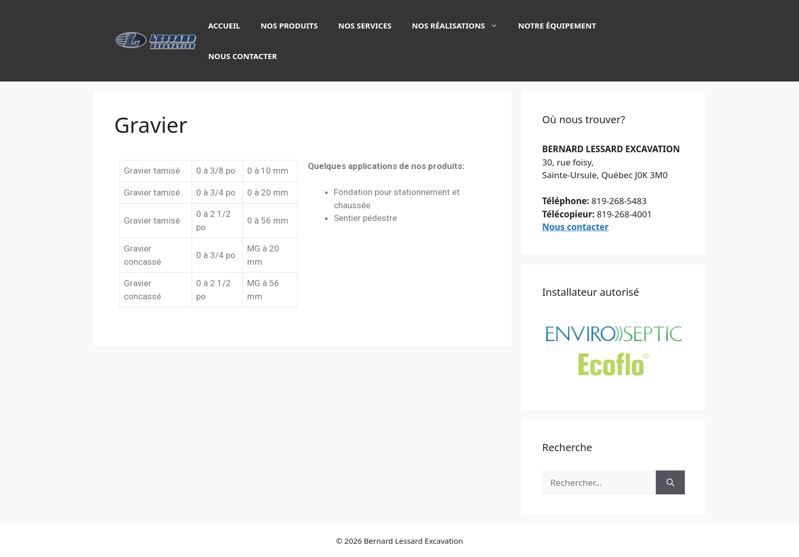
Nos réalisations (460, 25)
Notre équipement (557, 25)
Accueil (224, 25)
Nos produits (288, 25)
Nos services (365, 25)
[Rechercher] (670, 482)
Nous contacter (242, 56)
